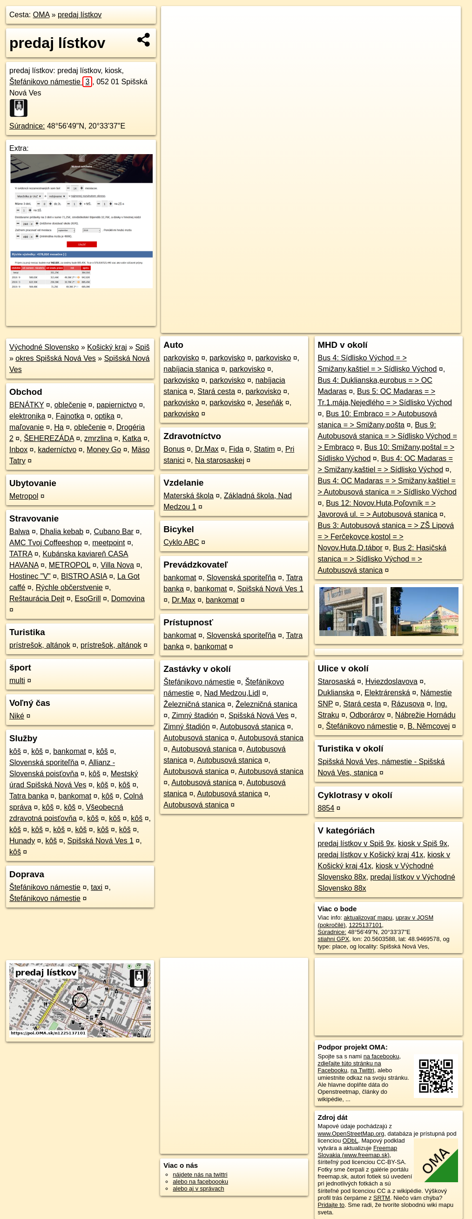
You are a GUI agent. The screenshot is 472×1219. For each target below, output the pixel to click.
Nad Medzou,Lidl (232, 693)
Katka (132, 438)
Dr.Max (207, 449)
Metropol (23, 496)
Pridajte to (331, 1204)
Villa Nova (117, 565)
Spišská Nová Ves (259, 715)
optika (104, 416)
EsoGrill (88, 599)
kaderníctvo (57, 450)
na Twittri (362, 1070)
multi (17, 680)
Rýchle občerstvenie (69, 587)
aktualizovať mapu (368, 917)
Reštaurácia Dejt (36, 599)
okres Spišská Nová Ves (55, 358)
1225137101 (365, 924)
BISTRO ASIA (84, 576)
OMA (41, 15)
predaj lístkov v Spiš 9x (356, 843)
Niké (16, 716)
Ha (58, 427)
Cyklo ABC (181, 542)
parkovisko (181, 358)
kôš (15, 751)
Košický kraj (107, 347)
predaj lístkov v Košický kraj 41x (371, 855)
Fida (236, 449)
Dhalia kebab (61, 531)
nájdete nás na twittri (200, 1174)
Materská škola (188, 496)
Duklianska (336, 693)
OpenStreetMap (300, 326)
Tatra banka (28, 796)
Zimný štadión (195, 715)
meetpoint (108, 543)
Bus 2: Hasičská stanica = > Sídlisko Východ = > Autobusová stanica (382, 559)
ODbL (350, 1140)
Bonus (173, 449)
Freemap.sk (348, 326)
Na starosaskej (219, 460)
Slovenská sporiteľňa (44, 762)
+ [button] (177, 22)
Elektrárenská (387, 693)
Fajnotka (70, 416)
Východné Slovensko (44, 347)
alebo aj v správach (198, 1188)
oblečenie (70, 405)
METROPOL (69, 565)
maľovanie (26, 427)
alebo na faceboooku (200, 1181)
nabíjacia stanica (191, 369)
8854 (326, 808)
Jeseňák (269, 402)
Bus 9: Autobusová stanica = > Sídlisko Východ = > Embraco (387, 436)
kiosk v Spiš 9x (422, 843)
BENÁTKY (26, 405)
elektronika (27, 416)
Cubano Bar (113, 531)
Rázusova (408, 704)
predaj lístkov (79, 15)
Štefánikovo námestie (50, 81)
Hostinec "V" (30, 576)
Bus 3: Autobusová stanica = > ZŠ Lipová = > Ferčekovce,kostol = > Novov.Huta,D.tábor (386, 536)
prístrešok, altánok (39, 645)
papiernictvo (116, 405)
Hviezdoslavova (391, 681)
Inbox (18, 450)
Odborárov (367, 715)
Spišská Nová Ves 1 (100, 841)
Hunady (22, 841)
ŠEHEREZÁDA (49, 438)
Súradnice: (27, 126)
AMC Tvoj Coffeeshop (45, 543)
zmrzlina (98, 438)
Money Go (104, 450)
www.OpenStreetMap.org (351, 1133)
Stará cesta (216, 391)
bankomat (69, 751)
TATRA (20, 554)
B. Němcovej (429, 726)
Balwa (19, 531)
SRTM (381, 1197)
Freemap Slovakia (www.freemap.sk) (358, 1151)
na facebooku (381, 1056)
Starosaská (336, 681)
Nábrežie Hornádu (425, 715)
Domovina (128, 599)
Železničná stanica (194, 704)
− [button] (177, 36)
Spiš (142, 347)
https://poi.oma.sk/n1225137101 (419, 326)
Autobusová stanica (252, 727)
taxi (96, 887)
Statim (264, 449)
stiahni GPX (334, 938)
